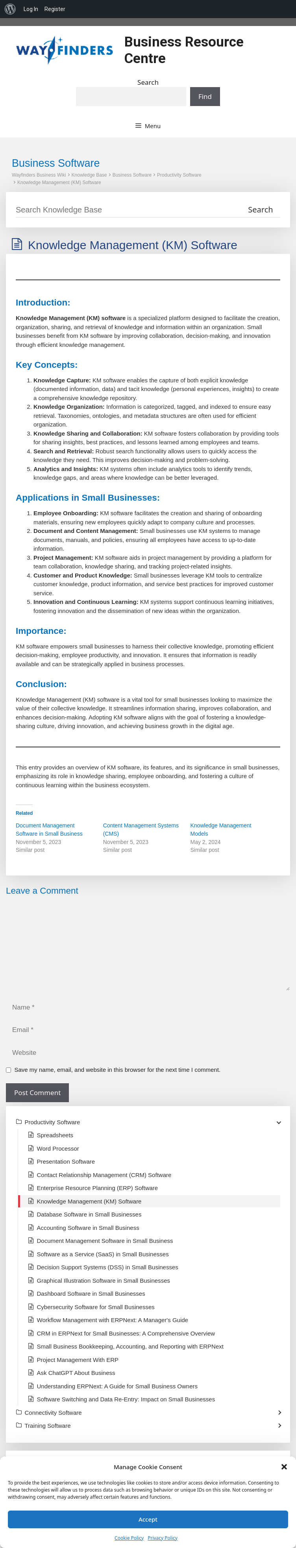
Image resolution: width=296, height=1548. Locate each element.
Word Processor (58, 1148)
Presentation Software (66, 1161)
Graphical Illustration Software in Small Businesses (103, 1280)
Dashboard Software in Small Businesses (91, 1293)
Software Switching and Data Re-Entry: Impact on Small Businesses (126, 1399)
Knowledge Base (89, 175)
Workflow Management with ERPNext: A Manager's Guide (112, 1320)
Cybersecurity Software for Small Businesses (96, 1307)
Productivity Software (179, 175)
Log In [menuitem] (31, 9)
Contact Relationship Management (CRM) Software (104, 1175)
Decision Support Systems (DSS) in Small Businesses (107, 1267)
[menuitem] (10, 9)
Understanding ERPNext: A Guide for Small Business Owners (117, 1386)
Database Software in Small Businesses (89, 1214)
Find (205, 96)
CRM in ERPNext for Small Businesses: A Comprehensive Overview (126, 1333)
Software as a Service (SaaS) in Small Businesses (103, 1254)
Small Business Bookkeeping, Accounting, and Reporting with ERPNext (130, 1346)
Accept (148, 1519)
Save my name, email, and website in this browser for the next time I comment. (118, 1069)
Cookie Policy (129, 1538)
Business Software (132, 175)
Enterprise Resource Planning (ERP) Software (97, 1188)
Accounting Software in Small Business (88, 1227)
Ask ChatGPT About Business (76, 1372)
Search (148, 82)
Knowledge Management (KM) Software (59, 182)
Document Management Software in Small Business (105, 1240)
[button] (284, 1467)
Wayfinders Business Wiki (39, 175)
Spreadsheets (55, 1135)
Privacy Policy (163, 1538)
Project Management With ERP (78, 1359)
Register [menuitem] (54, 9)
